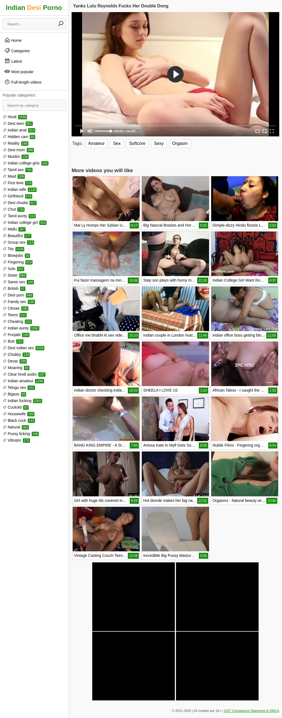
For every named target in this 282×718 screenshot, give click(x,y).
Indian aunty (21, 328)
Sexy (159, 143)
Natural (16, 427)
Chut (14, 209)
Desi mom (18, 150)
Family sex (19, 301)
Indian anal (19, 130)
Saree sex (18, 282)
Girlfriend (17, 196)
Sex (117, 143)
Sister (14, 275)
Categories (17, 51)
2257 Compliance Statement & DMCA (251, 711)
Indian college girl (25, 222)
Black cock (19, 420)
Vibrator (16, 440)
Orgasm (180, 143)
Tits (13, 249)
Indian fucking (22, 400)
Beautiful (17, 235)
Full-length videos (23, 82)
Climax (15, 308)
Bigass (14, 394)
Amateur (96, 143)
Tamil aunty (19, 216)
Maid (14, 176)
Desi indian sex (23, 348)
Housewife (18, 414)
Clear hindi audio (24, 374)
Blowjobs (16, 255)
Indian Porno (34, 7)
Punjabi (16, 334)
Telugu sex (19, 387)
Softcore (137, 143)
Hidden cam (19, 136)
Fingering (17, 262)
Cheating (17, 321)
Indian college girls (25, 163)
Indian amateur (23, 381)
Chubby (16, 354)
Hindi (15, 117)
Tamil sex (17, 169)
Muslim (16, 156)
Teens (15, 315)
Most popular (19, 71)
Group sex (18, 242)
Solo (13, 268)
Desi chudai (20, 202)
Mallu (14, 229)
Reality (15, 143)
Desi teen (18, 123)
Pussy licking (21, 433)
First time (17, 183)
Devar (15, 361)
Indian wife (20, 189)
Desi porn (18, 295)
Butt (13, 341)
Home (12, 40)
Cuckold (16, 407)
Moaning (16, 367)
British (14, 288)
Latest (13, 61)
